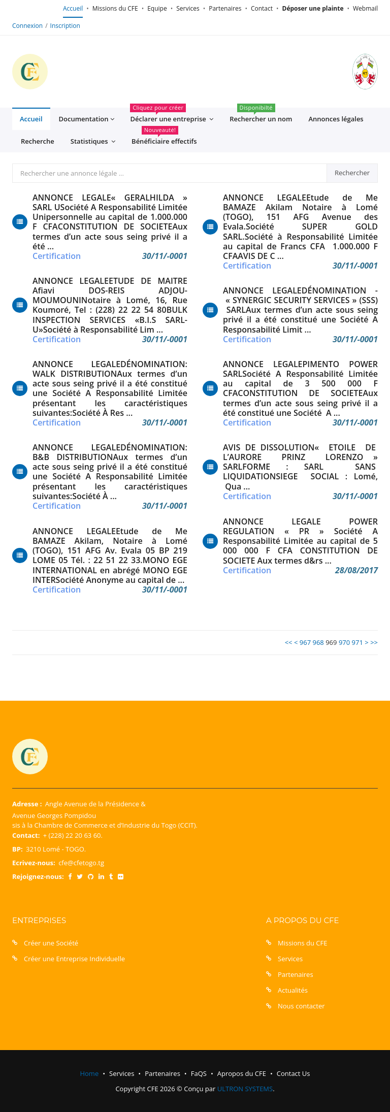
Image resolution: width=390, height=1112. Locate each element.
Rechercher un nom (261, 115)
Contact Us (293, 1073)
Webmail (365, 8)
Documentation (86, 119)
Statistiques (93, 141)
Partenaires (225, 8)
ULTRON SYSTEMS (245, 1088)
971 (357, 642)
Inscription (65, 25)
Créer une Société (51, 942)
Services (187, 8)
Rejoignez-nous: (38, 876)
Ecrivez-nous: (33, 862)
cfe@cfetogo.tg (81, 862)
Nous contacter (301, 1005)
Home (89, 1073)
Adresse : (27, 803)
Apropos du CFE (241, 1073)
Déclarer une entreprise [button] (171, 116)
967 (305, 642)
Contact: (26, 835)
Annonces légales (335, 118)
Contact (262, 8)
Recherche (37, 141)
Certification (56, 256)
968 (317, 642)
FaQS (199, 1073)
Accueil (73, 8)
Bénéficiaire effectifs (164, 138)
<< (288, 642)
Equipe (157, 8)
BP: (17, 849)
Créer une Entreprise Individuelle (74, 958)
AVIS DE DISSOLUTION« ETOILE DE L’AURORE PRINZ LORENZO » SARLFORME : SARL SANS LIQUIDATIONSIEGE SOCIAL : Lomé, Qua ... (300, 467)
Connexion (27, 25)
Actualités (293, 990)
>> (374, 642)
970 (344, 642)
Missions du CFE (115, 8)
